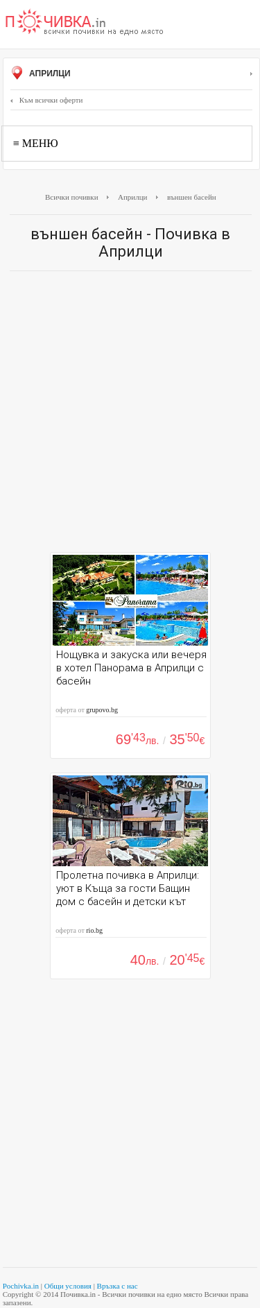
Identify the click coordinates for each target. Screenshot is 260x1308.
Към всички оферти (46, 100)
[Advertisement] (130, 415)
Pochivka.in (21, 1286)
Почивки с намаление (84, 23)
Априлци (131, 74)
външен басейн (191, 197)
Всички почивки (71, 197)
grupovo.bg (102, 710)
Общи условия (68, 1286)
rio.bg (94, 930)
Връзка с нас (117, 1286)
